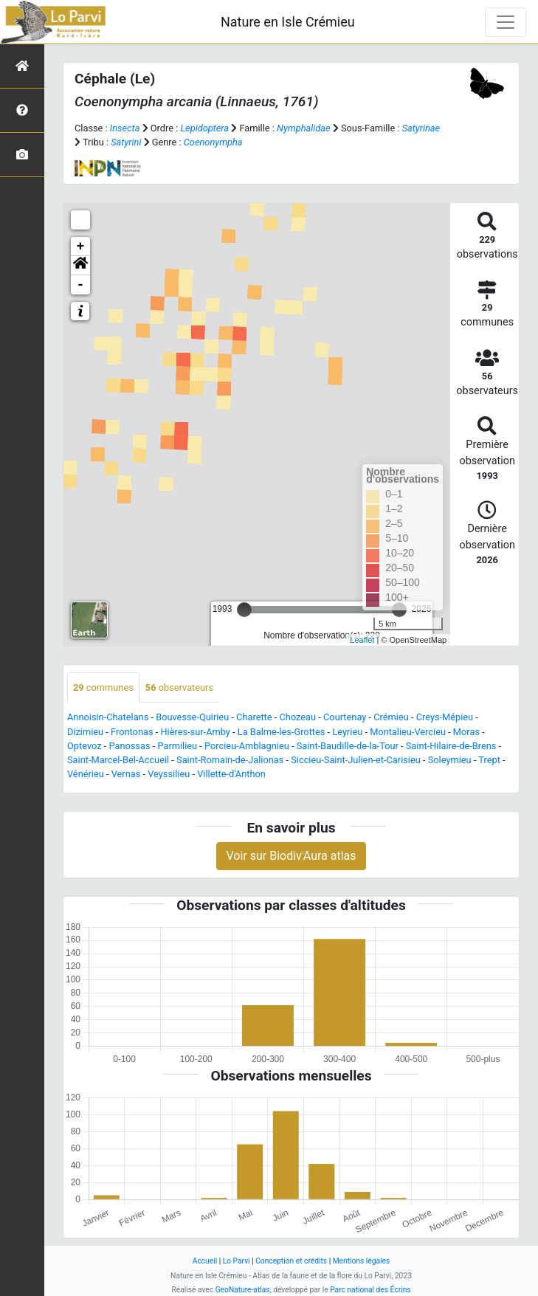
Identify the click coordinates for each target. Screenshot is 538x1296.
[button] (80, 265)
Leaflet (362, 639)
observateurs (179, 687)
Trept (489, 759)
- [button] (81, 285)
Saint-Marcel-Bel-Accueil (118, 759)
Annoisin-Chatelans (107, 717)
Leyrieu (347, 731)
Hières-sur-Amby (195, 731)
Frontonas (132, 731)
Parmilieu (177, 745)
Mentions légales (361, 1261)
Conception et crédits (291, 1261)
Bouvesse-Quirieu (192, 717)
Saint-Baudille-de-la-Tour (348, 745)
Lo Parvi (236, 1261)
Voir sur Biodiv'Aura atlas (291, 856)
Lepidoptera (204, 128)
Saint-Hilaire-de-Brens (451, 745)
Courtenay (344, 717)
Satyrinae (421, 128)
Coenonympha (213, 142)
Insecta (125, 128)
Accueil (205, 1261)
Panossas (129, 745)
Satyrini (126, 142)
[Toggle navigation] (505, 22)
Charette (254, 717)
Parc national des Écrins (370, 1290)
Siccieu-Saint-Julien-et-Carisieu (356, 759)
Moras (466, 731)
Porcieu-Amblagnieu (246, 745)
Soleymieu (450, 759)
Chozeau (298, 717)
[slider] (244, 609)
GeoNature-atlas (242, 1290)
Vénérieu (85, 773)
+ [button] (81, 246)
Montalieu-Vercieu (408, 731)
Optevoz (84, 745)
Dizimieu (85, 731)
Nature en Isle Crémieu (288, 22)
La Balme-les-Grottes (281, 731)
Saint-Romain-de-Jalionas (229, 759)
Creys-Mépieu (445, 717)
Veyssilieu (169, 773)
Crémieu (391, 717)
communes (103, 687)
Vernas (126, 773)
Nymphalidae (304, 128)
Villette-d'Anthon (231, 773)
